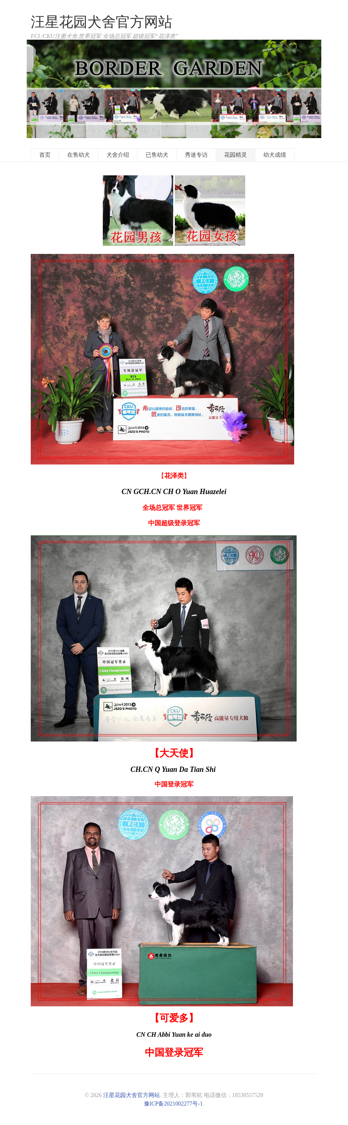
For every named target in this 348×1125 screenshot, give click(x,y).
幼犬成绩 (274, 155)
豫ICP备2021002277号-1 (173, 1104)
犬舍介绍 (117, 155)
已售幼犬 (157, 155)
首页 (45, 155)
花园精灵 (235, 155)
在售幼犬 (78, 155)
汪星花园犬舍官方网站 (101, 22)
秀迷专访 (196, 155)
